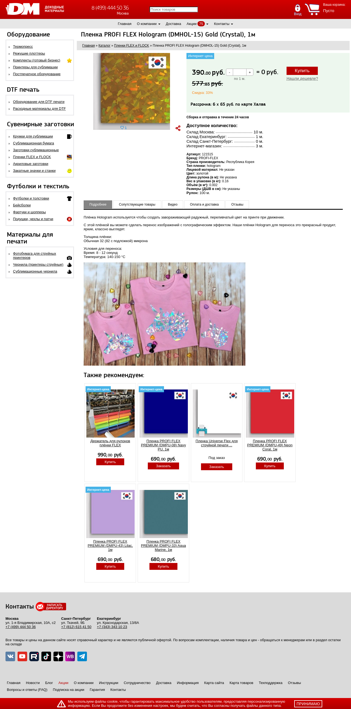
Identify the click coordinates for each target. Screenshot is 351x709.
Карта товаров (241, 683)
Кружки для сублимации (33, 136)
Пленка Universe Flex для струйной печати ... (216, 443)
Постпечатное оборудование (37, 74)
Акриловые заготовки (30, 164)
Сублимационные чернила (35, 271)
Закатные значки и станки (34, 171)
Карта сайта (214, 683)
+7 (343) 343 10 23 (112, 627)
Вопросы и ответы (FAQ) (27, 690)
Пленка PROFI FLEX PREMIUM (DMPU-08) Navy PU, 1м (163, 445)
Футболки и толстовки (31, 198)
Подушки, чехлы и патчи (33, 219)
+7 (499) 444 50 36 (20, 627)
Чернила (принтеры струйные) (38, 264)
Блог (49, 683)
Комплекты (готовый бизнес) (36, 60)
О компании (147, 24)
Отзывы (237, 204)
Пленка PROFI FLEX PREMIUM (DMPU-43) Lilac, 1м (110, 545)
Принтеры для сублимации (35, 67)
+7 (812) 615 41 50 (76, 627)
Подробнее (97, 204)
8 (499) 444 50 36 (110, 8)
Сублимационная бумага (33, 143)
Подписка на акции (68, 690)
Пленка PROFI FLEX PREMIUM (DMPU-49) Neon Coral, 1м (269, 445)
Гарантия (97, 690)
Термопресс (23, 46)
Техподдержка (270, 683)
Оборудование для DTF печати (39, 102)
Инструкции (108, 683)
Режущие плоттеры (29, 53)
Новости (32, 683)
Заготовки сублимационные (36, 150)
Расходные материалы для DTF (39, 109)
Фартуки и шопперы (29, 212)
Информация (188, 683)
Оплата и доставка (204, 204)
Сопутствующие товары (137, 204)
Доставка (173, 24)
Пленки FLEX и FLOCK (32, 157)
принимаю (308, 704)
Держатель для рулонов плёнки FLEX (110, 443)
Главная (124, 24)
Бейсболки (22, 205)
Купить (302, 70)
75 (201, 24)
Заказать (163, 466)
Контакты (221, 24)
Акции (191, 24)
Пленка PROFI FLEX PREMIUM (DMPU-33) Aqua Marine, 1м (163, 545)
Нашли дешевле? (302, 78)
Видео (172, 204)
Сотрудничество (137, 683)
